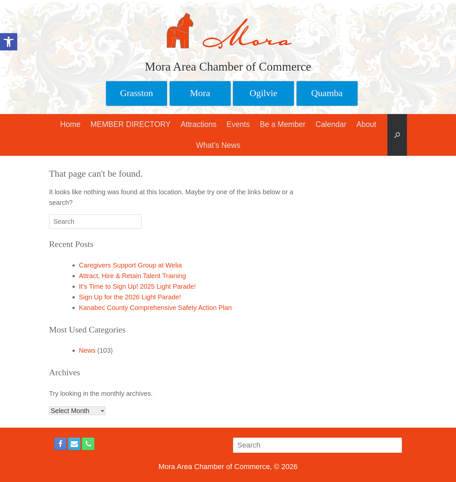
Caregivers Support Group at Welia (130, 265)
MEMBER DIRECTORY (130, 124)
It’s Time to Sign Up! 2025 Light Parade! (137, 286)
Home (70, 124)
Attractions (199, 124)
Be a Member (283, 124)
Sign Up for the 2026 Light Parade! (130, 297)
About (366, 124)
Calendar (330, 124)
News (87, 350)
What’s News (218, 145)
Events (238, 124)
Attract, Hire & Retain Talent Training (132, 275)
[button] (397, 135)
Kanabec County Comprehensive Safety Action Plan (155, 307)
